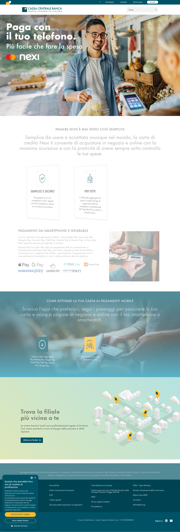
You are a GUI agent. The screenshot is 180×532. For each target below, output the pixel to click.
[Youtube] (171, 521)
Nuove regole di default (100, 501)
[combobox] (31, 478)
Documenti (110, 2)
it (99, 2)
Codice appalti (55, 499)
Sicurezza (137, 499)
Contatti (123, 2)
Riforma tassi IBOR (140, 495)
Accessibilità (54, 485)
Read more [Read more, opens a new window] (17, 510)
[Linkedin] (166, 521)
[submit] (156, 9)
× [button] (35, 478)
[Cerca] (140, 9)
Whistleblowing (139, 504)
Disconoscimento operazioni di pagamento (65, 504)
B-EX (51, 495)
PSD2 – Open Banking (141, 485)
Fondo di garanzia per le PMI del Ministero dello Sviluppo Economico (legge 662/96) (110, 491)
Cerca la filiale (30, 440)
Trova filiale (137, 2)
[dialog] (20, 502)
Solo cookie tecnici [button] (20, 521)
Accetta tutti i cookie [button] (20, 514)
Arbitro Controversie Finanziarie (61, 490)
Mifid (93, 496)
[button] (20, 525)
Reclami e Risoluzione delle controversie (148, 490)
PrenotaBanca (96, 506)
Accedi (152, 2)
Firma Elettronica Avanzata (101, 485)
